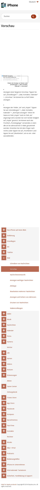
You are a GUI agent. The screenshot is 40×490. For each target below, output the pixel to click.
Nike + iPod (11, 448)
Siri (8, 247)
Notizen (10, 369)
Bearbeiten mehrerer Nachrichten (22, 291)
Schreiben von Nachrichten (19, 263)
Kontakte (10, 431)
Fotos (9, 336)
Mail (8, 258)
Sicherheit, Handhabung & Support (19, 476)
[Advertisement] (20, 53)
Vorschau (13, 269)
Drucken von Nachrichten (19, 302)
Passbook (10, 409)
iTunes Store (11, 397)
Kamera (10, 342)
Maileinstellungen (16, 308)
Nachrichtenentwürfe (17, 275)
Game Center (12, 386)
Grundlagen (11, 241)
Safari (9, 314)
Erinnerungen (12, 375)
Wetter (9, 347)
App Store (10, 403)
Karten (9, 358)
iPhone (12, 5)
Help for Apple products (8, 484)
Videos (9, 364)
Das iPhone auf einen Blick (16, 230)
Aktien (9, 381)
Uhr (8, 353)
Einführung (11, 235)
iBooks (9, 442)
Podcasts (10, 453)
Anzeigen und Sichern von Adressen (23, 297)
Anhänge (13, 286)
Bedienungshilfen (13, 459)
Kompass (10, 414)
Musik (9, 319)
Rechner (10, 437)
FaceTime (10, 425)
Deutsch (34, 2)
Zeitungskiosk (12, 392)
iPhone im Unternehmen (16, 464)
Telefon (10, 252)
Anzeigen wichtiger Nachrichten (21, 280)
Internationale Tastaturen (16, 470)
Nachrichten (11, 325)
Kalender (10, 330)
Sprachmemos (12, 420)
